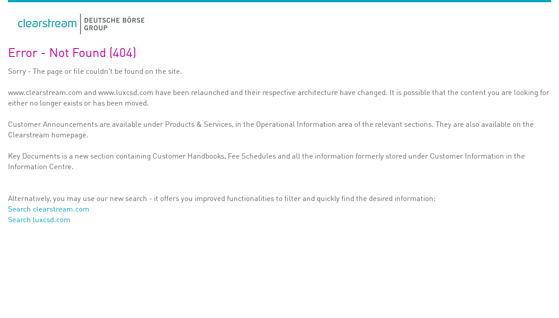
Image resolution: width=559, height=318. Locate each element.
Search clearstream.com (48, 209)
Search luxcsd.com (39, 220)
